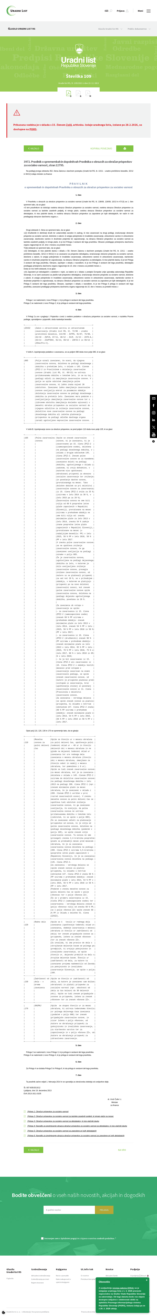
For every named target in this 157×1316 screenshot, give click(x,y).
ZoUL (69, 125)
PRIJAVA (104, 1209)
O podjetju (134, 1275)
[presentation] (78, 1227)
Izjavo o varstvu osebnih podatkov (97, 1238)
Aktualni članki (112, 1275)
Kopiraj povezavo (101, 148)
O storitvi (85, 1275)
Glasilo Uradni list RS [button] (110, 28)
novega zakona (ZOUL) (123, 1288)
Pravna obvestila (88, 1312)
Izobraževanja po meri (40, 1279)
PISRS (32, 129)
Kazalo (33, 148)
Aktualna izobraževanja (40, 1275)
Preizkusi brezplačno (89, 1279)
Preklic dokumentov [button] (139, 28)
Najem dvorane (37, 1282)
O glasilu (9, 1278)
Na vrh (122, 1149)
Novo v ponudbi (62, 1275)
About (145, 1275)
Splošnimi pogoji (69, 1238)
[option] (78, 76)
